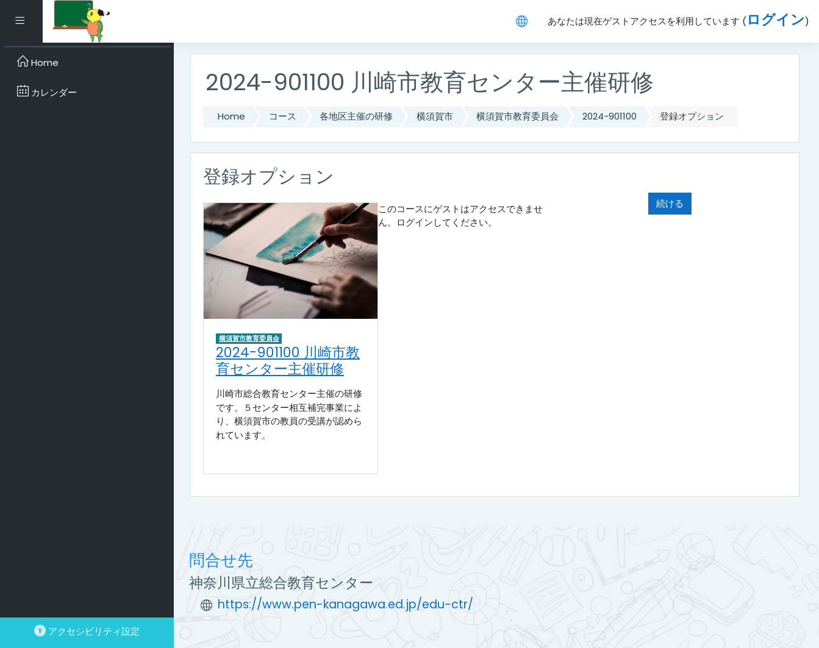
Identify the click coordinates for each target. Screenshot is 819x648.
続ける (670, 203)
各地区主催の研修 (356, 116)
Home (231, 116)
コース (282, 116)
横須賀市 (435, 116)
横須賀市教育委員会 (517, 116)
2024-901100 (609, 116)
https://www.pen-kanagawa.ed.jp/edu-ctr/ (345, 604)
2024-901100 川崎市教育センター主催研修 (288, 361)
